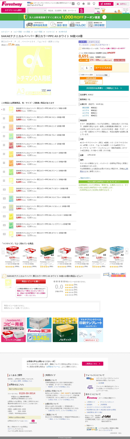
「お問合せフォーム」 (53, 367)
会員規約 (89, 404)
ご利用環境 (103, 404)
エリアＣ (85, 116)
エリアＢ (85, 113)
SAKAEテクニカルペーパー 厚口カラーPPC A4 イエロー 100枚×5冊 (41, 153)
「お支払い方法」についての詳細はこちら (60, 399)
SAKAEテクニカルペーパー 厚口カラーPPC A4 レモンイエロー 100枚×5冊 (44, 215)
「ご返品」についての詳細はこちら (58, 419)
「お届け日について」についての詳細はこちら (62, 410)
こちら (25, 421)
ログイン (10, 429)
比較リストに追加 (87, 75)
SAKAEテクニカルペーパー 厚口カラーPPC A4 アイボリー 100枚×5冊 (42, 188)
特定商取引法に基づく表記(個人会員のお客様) (101, 410)
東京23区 (85, 108)
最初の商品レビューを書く (90, 48)
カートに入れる (103, 68)
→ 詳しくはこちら (30, 295)
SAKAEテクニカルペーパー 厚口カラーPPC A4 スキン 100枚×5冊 (40, 117)
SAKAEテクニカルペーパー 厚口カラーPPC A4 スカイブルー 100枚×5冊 (43, 197)
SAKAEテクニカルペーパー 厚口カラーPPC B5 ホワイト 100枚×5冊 (41, 233)
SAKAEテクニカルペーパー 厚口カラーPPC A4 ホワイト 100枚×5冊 (41, 179)
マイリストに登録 (101, 75)
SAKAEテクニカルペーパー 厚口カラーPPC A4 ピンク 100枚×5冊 (40, 126)
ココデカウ (107, 430)
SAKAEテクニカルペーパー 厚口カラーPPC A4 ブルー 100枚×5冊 (40, 135)
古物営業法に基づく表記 (94, 412)
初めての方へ (85, 178)
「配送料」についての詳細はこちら (58, 387)
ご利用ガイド (91, 402)
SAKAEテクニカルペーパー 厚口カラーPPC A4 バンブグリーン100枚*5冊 (43, 224)
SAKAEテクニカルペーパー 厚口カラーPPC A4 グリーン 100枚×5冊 (41, 171)
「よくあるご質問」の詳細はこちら (20, 381)
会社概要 (101, 383)
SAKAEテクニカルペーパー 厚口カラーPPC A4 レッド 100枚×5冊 (40, 144)
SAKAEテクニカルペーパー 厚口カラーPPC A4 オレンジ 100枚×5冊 (41, 162)
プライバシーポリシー (107, 402)
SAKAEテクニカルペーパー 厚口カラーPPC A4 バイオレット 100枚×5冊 (43, 206)
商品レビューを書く (31, 281)
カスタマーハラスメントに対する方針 (99, 407)
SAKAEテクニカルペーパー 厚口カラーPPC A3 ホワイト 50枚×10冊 (41, 108)
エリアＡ (85, 110)
